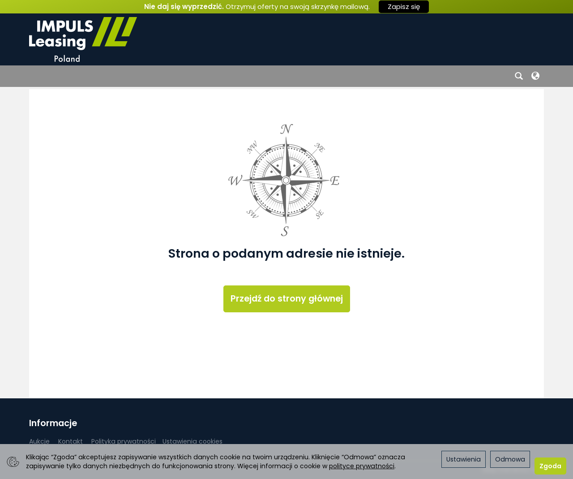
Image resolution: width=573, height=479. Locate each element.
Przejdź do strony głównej (287, 299)
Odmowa (510, 459)
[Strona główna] (83, 39)
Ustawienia (463, 459)
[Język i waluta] (535, 76)
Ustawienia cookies (192, 441)
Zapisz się (404, 6)
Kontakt (70, 441)
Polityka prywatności (123, 441)
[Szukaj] (518, 76)
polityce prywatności (361, 466)
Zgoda (550, 466)
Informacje (53, 423)
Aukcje (39, 441)
